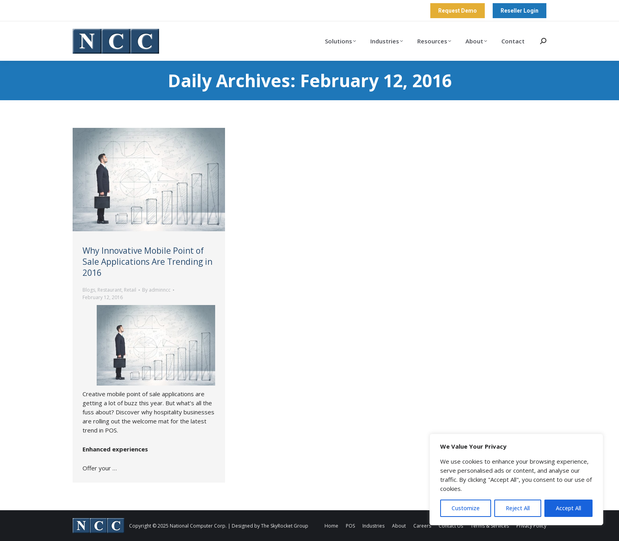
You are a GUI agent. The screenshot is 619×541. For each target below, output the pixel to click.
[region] (516, 479)
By (156, 289)
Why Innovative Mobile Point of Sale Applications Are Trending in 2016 (147, 261)
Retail (130, 289)
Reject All (518, 508)
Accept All (568, 508)
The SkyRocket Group (284, 525)
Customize (466, 508)
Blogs (89, 289)
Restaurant (110, 289)
